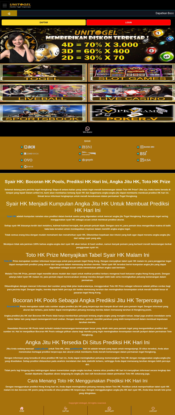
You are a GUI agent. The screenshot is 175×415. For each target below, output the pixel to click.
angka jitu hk (41, 348)
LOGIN (128, 22)
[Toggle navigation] (4, 5)
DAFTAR (44, 22)
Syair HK (11, 216)
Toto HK (8, 261)
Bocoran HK (13, 306)
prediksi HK (76, 348)
